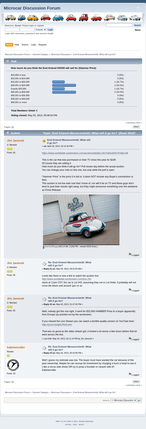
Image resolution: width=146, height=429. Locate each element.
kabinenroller (16, 347)
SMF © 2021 (72, 421)
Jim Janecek (15, 140)
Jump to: (106, 400)
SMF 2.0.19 (61, 421)
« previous (130, 123)
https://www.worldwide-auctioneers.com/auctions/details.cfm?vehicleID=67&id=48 (85, 153)
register (40, 25)
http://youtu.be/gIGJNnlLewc (57, 324)
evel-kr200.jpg (50, 246)
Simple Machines (86, 421)
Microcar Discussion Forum (32, 8)
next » (139, 123)
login (31, 25)
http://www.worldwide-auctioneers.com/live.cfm (66, 279)
